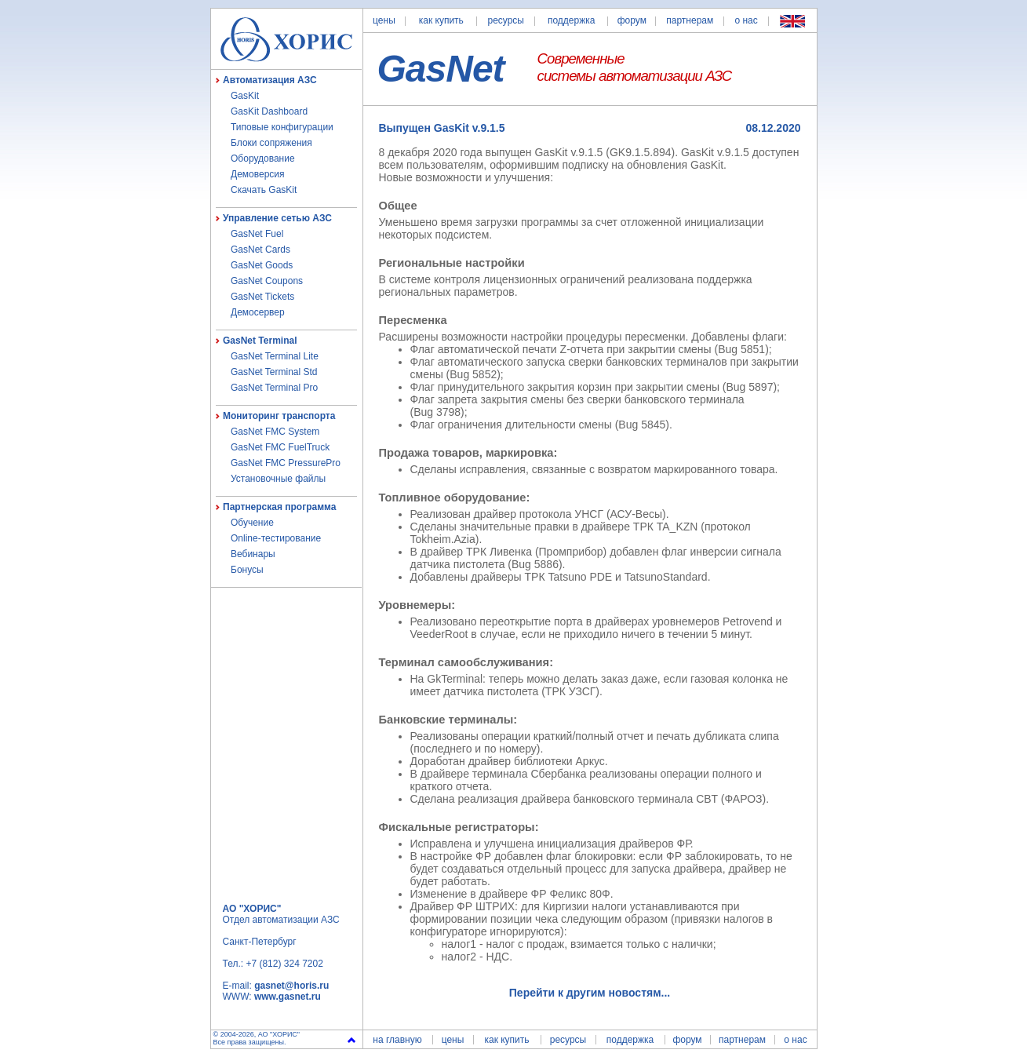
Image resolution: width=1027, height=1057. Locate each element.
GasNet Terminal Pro (274, 387)
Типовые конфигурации (282, 127)
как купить (441, 20)
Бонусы (247, 569)
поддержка (571, 20)
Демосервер (258, 312)
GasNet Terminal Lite (275, 356)
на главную (397, 1039)
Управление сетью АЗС (277, 218)
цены (384, 20)
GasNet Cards (260, 249)
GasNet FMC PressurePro (286, 462)
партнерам (689, 20)
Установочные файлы (278, 478)
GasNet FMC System (275, 431)
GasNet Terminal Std (274, 371)
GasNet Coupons (267, 280)
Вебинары (253, 554)
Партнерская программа (279, 506)
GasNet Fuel (257, 233)
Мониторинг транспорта (279, 415)
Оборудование (263, 158)
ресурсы (505, 20)
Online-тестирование (276, 538)
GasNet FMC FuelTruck (280, 447)
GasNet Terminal (260, 340)
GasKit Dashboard (269, 111)
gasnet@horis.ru (291, 985)
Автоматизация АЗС (270, 80)
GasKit (245, 95)
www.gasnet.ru (287, 996)
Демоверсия (258, 174)
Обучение (252, 522)
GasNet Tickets (262, 296)
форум (631, 20)
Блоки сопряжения (271, 142)
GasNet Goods (262, 265)
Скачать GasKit (264, 189)
